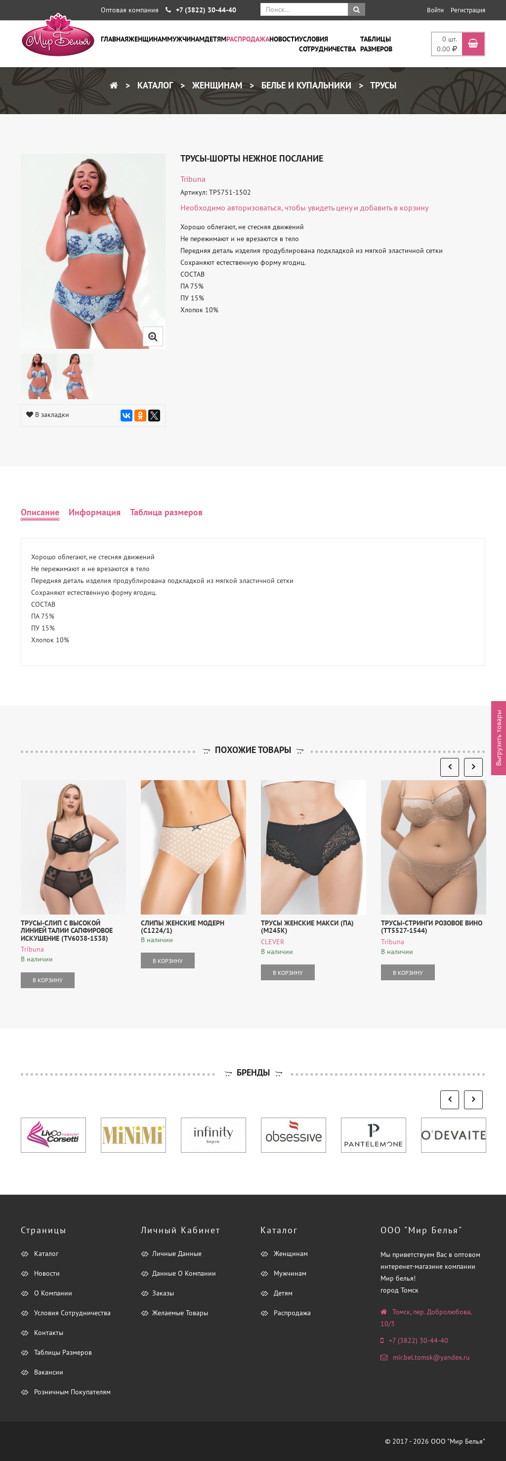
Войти (435, 10)
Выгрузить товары (498, 738)
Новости (284, 39)
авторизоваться (254, 207)
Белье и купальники (305, 85)
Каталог (154, 85)
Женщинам (147, 39)
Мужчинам (186, 39)
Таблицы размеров (376, 44)
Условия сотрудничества (327, 44)
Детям (215, 39)
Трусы (382, 85)
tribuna (193, 179)
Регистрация (468, 10)
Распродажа (247, 39)
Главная (114, 39)
